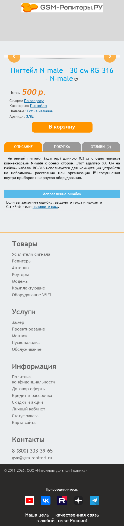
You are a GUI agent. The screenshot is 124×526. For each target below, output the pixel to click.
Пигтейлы (38, 105)
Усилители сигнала (31, 254)
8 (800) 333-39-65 (32, 450)
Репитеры (21, 261)
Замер (18, 322)
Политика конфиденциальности (33, 379)
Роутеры (20, 274)
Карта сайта (24, 422)
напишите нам (45, 206)
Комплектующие (28, 288)
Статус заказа (25, 415)
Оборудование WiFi (31, 294)
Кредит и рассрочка (32, 395)
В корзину (62, 126)
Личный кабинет (28, 409)
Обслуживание (27, 349)
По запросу (34, 101)
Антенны (20, 267)
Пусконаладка (26, 342)
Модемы (20, 281)
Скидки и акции (27, 402)
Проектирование (28, 329)
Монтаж (19, 335)
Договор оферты (29, 388)
